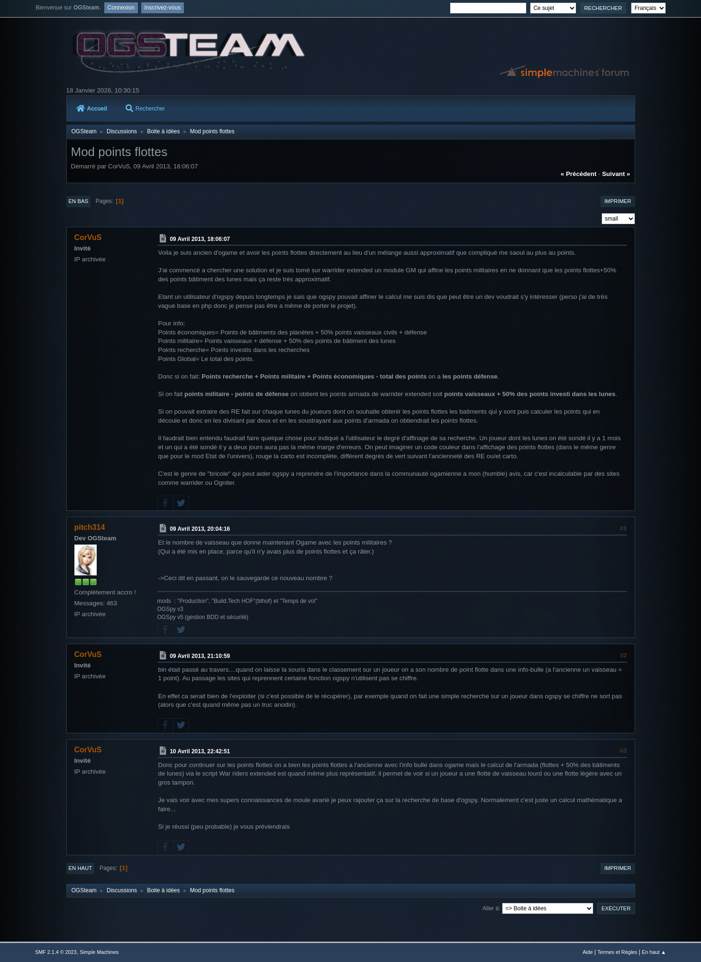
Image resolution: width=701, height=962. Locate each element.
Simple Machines (99, 952)
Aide (588, 952)
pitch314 (89, 527)
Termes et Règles (617, 952)
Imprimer (617, 201)
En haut (80, 868)
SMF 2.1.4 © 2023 (56, 952)
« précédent (579, 173)
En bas (79, 201)
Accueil (92, 108)
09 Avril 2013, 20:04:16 (200, 529)
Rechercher (145, 108)
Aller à (491, 908)
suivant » (616, 173)
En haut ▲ (654, 952)
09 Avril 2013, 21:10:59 (200, 656)
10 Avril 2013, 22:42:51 (200, 751)
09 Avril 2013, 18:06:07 (200, 239)
